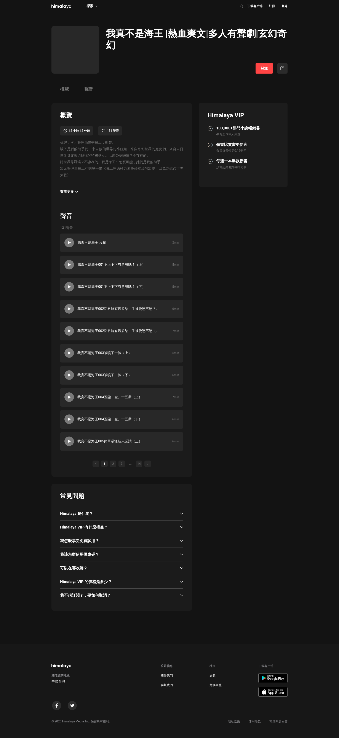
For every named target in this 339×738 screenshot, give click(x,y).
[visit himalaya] (61, 6)
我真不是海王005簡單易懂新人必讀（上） (109, 441)
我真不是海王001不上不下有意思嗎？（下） (111, 287)
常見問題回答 (278, 721)
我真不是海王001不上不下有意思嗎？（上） (111, 265)
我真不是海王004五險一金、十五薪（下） (109, 419)
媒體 (212, 675)
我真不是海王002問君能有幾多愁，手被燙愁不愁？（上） (118, 309)
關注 (264, 68)
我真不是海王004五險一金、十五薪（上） (109, 397)
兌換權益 (215, 685)
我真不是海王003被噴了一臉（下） (104, 375)
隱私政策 (234, 721)
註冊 (272, 6)
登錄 (284, 6)
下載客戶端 (254, 6)
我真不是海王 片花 (91, 242)
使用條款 (255, 721)
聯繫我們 (167, 685)
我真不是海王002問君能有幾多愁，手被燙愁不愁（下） (118, 331)
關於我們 (167, 675)
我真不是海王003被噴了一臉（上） (104, 353)
